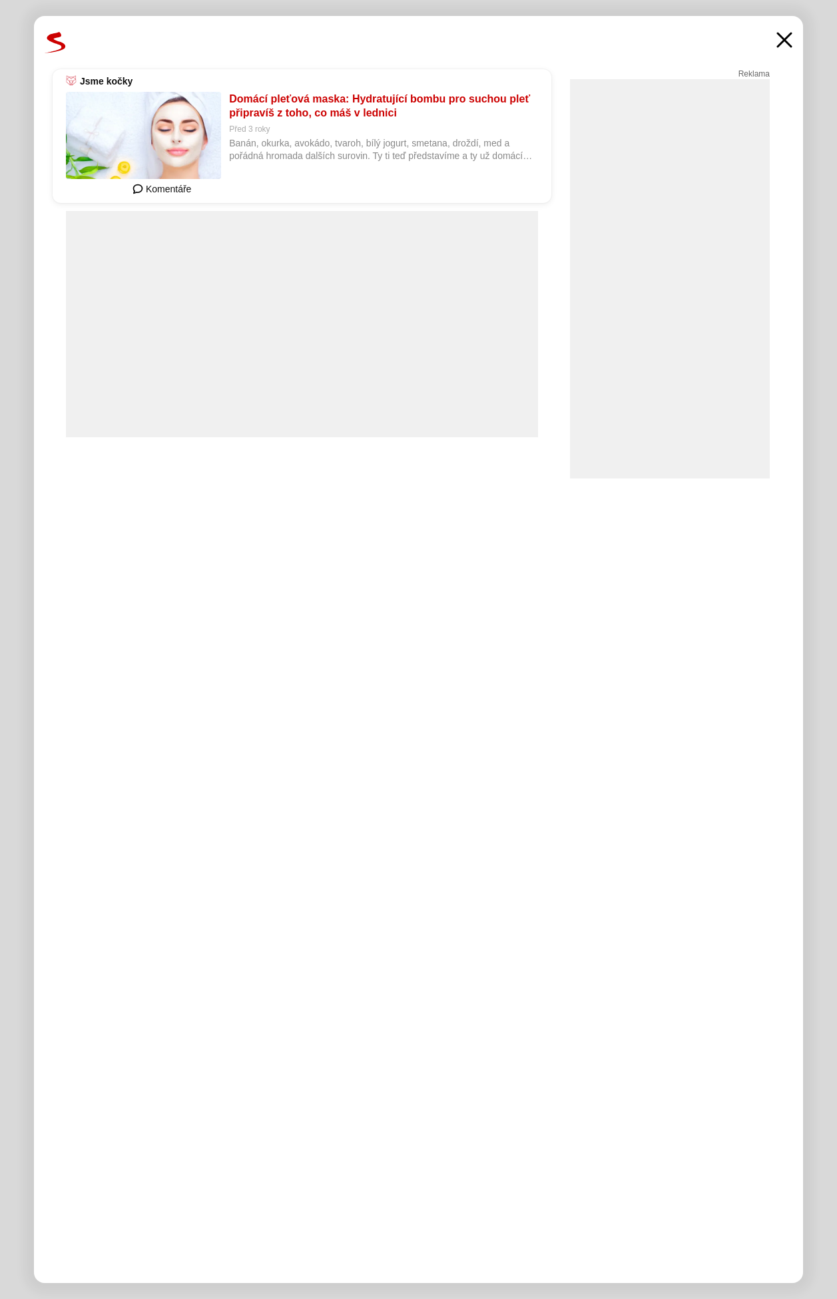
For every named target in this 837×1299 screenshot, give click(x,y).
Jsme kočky (106, 81)
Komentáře (162, 189)
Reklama (754, 74)
